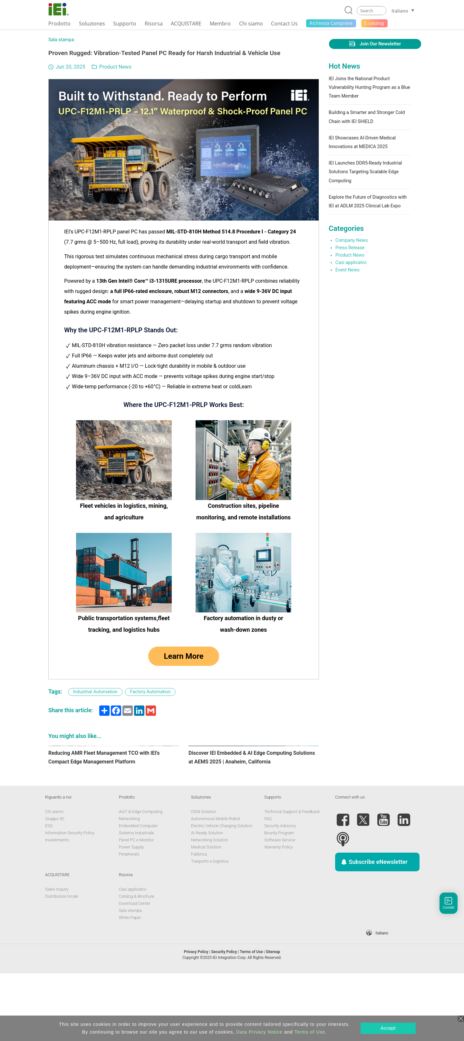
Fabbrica (199, 921)
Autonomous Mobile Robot (215, 886)
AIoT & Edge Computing (140, 879)
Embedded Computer (138, 893)
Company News (351, 240)
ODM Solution (203, 879)
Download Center (134, 971)
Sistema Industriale (136, 900)
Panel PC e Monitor (136, 907)
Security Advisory (280, 893)
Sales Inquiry (57, 956)
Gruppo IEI (54, 886)
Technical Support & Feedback (292, 879)
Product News (115, 67)
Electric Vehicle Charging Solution (221, 893)
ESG (49, 893)
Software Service (279, 907)
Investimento (57, 907)
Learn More (183, 656)
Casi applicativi (351, 262)
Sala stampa (61, 40)
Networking (129, 886)
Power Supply (131, 914)
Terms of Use (309, 1032)
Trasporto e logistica (209, 928)
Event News (347, 270)
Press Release (349, 248)
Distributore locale (61, 963)
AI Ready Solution (207, 900)
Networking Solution (209, 907)
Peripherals (129, 921)
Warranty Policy (278, 914)
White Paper (130, 985)
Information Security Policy (69, 900)
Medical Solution (206, 914)
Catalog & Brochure (136, 963)
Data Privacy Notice (259, 1032)
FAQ (268, 886)
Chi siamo (54, 879)
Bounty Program (279, 900)
